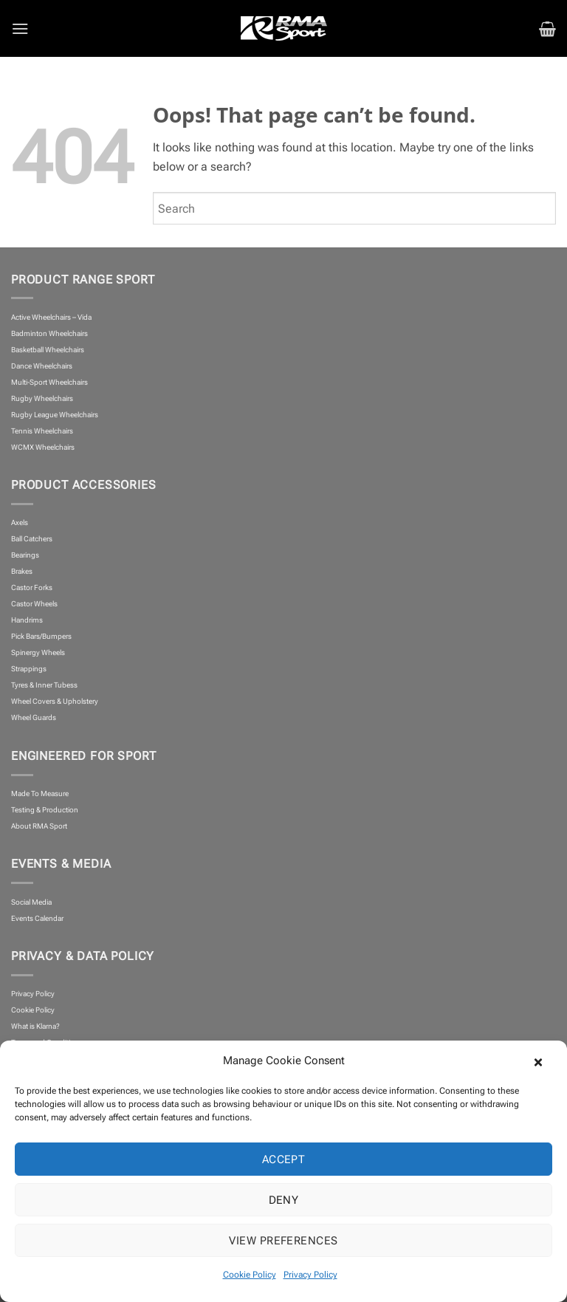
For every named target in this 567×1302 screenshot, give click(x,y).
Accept (284, 1159)
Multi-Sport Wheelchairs (49, 382)
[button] (544, 1060)
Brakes (21, 571)
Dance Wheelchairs (41, 366)
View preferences (283, 1240)
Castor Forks (31, 587)
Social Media (31, 902)
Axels (19, 522)
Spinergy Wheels (38, 652)
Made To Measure (40, 793)
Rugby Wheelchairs (42, 398)
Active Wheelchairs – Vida (51, 317)
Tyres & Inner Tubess (44, 685)
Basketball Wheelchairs (47, 350)
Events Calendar (37, 918)
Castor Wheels (34, 604)
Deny (284, 1200)
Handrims (27, 620)
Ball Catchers (31, 539)
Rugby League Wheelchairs (54, 415)
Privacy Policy (310, 1275)
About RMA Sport (39, 826)
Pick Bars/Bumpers (41, 636)
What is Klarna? (35, 1026)
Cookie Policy (249, 1275)
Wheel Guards (33, 717)
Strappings (29, 669)
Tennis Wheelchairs (42, 431)
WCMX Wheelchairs (43, 447)
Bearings (25, 555)
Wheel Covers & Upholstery (54, 701)
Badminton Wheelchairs (49, 333)
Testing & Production (44, 810)
